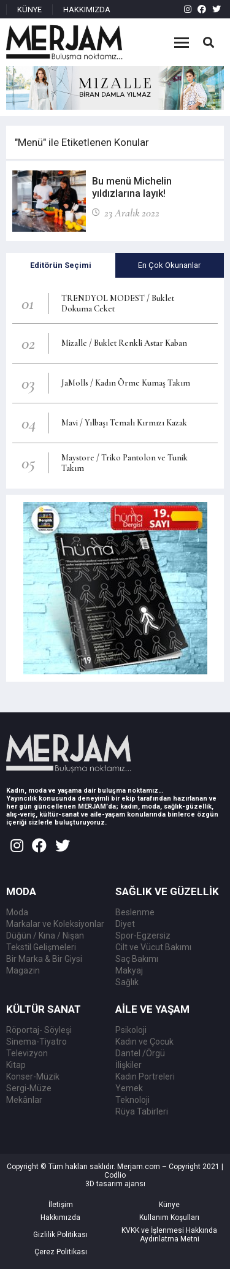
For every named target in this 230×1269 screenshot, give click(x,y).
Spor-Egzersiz (143, 935)
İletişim (60, 1204)
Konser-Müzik (32, 1076)
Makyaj (129, 970)
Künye (169, 1204)
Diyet (125, 924)
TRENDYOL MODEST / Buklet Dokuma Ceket (117, 303)
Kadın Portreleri (145, 1076)
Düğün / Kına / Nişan (45, 935)
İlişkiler (128, 1065)
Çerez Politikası (60, 1252)
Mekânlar (24, 1100)
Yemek (129, 1088)
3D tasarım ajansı (115, 1183)
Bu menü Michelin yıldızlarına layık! (132, 187)
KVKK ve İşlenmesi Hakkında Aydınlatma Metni (169, 1234)
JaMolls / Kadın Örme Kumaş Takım (125, 383)
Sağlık (127, 982)
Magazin (23, 970)
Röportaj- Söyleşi (39, 1030)
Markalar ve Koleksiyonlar (55, 924)
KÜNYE (29, 9)
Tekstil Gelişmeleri (41, 947)
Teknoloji (132, 1100)
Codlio (115, 1175)
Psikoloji (131, 1030)
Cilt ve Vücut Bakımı (153, 947)
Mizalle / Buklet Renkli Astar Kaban (124, 343)
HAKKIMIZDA (86, 9)
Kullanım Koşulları (169, 1217)
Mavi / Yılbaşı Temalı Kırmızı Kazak (124, 422)
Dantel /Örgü (140, 1053)
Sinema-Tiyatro (36, 1041)
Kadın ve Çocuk (144, 1041)
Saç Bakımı (136, 959)
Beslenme (135, 912)
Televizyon (27, 1053)
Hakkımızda (60, 1217)
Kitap (16, 1065)
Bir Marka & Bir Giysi (44, 959)
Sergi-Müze (29, 1088)
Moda (17, 912)
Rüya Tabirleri (141, 1111)
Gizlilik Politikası (60, 1234)
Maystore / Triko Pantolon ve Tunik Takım (124, 462)
